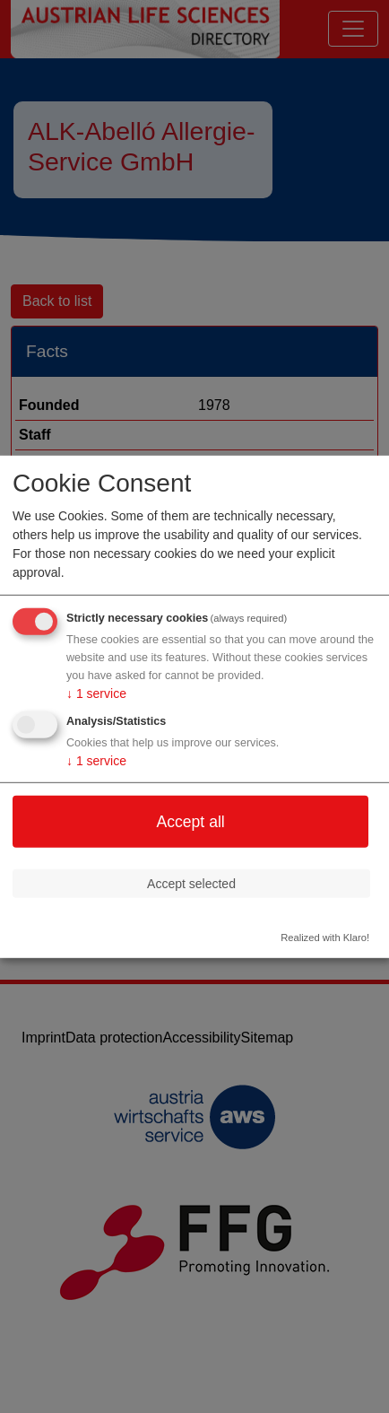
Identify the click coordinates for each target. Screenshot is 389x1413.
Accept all (190, 821)
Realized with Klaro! (325, 937)
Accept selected (191, 883)
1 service (96, 693)
